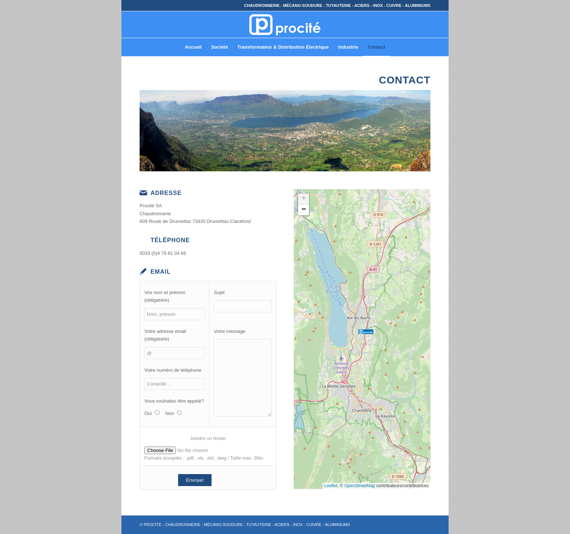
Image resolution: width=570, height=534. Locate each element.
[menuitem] (193, 47)
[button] (366, 326)
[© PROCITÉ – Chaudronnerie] (285, 24)
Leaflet (330, 485)
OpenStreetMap (359, 485)
